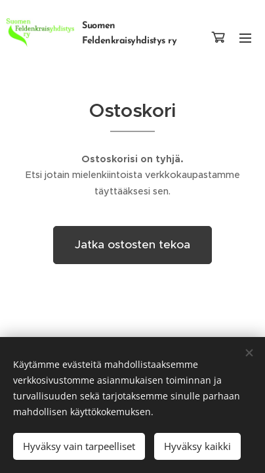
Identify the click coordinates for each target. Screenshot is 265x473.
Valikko (245, 38)
